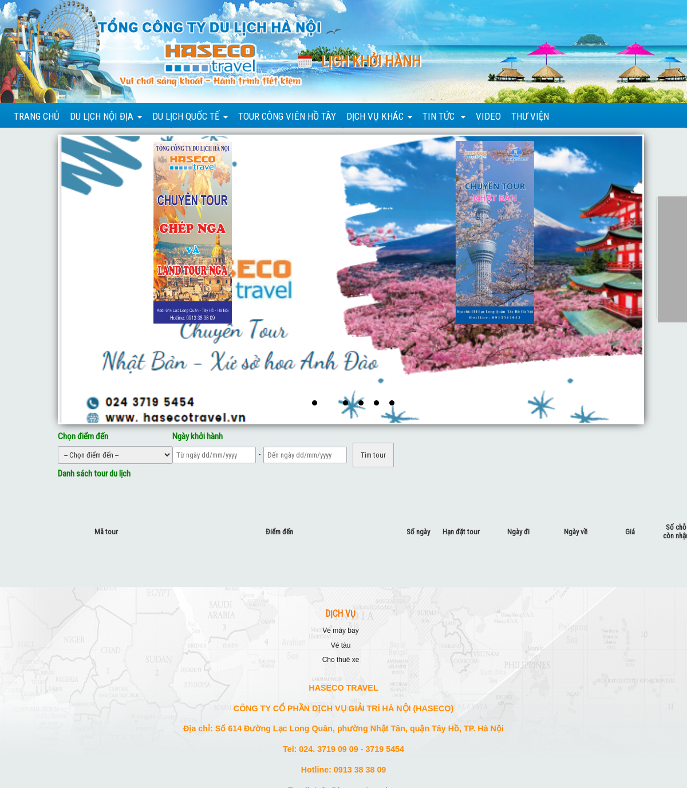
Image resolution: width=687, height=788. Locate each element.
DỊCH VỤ (341, 614)
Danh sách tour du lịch (94, 473)
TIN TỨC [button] (444, 116)
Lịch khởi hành (371, 61)
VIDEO (488, 116)
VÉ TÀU (341, 645)
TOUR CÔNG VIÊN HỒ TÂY (287, 116)
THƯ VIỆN (530, 116)
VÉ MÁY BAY (340, 631)
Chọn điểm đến (83, 436)
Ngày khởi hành (197, 436)
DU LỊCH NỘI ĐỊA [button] (106, 116)
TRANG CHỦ (37, 116)
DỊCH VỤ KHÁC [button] (379, 116)
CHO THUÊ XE (341, 660)
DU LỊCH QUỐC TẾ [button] (190, 116)
